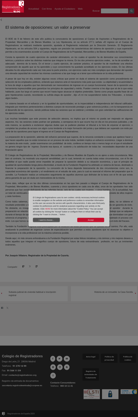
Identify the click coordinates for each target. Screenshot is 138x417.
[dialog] (69, 208)
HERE (47, 209)
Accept (91, 220)
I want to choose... (46, 220)
